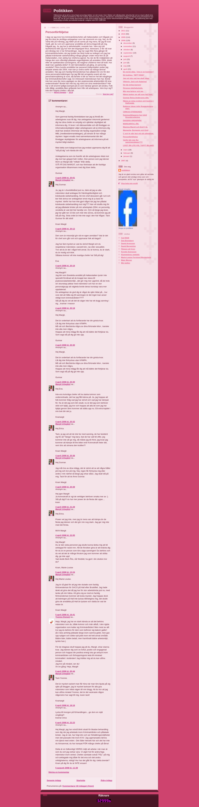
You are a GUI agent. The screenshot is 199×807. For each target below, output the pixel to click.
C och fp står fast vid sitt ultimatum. (138, 133)
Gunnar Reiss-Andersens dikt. (136, 98)
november (128, 46)
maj (125, 66)
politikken (126, 170)
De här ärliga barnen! (132, 85)
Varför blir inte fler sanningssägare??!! (132, 141)
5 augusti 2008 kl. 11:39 (66, 768)
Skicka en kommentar (58, 772)
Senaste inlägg (54, 780)
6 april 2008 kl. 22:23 (65, 722)
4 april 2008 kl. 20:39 (65, 487)
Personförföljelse (130, 137)
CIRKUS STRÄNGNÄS (132, 112)
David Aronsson (128, 243)
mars (125, 150)
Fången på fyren (128, 249)
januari (126, 156)
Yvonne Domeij (62, 617)
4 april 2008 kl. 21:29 (65, 507)
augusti (126, 56)
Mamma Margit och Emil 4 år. (135, 127)
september (128, 53)
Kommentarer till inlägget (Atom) (78, 786)
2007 (123, 161)
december (127, 43)
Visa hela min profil (129, 183)
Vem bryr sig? (108, 94)
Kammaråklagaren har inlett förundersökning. (135, 116)
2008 (123, 40)
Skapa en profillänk (125, 228)
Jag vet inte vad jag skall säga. (136, 78)
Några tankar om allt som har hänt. (138, 94)
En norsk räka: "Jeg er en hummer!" (138, 72)
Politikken (63, 10)
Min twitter (125, 263)
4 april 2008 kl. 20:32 (65, 421)
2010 (123, 34)
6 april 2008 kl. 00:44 (65, 671)
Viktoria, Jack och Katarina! (135, 81)
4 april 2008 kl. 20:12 (65, 229)
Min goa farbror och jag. (133, 91)
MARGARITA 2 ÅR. (131, 124)
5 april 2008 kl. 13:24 (65, 572)
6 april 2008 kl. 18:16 (65, 705)
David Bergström (128, 246)
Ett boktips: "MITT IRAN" (133, 75)
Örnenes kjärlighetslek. (133, 88)
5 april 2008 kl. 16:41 (65, 615)
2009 (123, 37)
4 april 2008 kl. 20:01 (65, 178)
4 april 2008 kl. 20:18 (65, 308)
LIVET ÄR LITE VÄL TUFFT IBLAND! (138, 145)
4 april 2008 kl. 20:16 (65, 266)
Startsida (80, 780)
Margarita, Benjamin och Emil (135, 130)
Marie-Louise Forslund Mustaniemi (136, 257)
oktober (127, 50)
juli (125, 59)
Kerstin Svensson (128, 252)
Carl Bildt (125, 238)
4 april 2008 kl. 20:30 (65, 345)
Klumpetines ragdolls (130, 254)
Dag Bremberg (127, 241)
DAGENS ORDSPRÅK (132, 120)
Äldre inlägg (106, 780)
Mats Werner (126, 260)
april (125, 69)
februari (127, 153)
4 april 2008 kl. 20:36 (65, 455)
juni (125, 63)
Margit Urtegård (62, 180)
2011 (123, 31)
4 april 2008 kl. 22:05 (65, 535)
